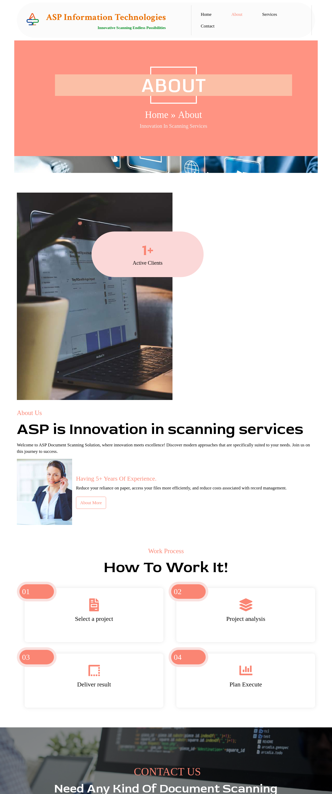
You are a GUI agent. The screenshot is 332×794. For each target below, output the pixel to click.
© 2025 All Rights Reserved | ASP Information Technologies (166, 786)
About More (224, 310)
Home (75, 111)
